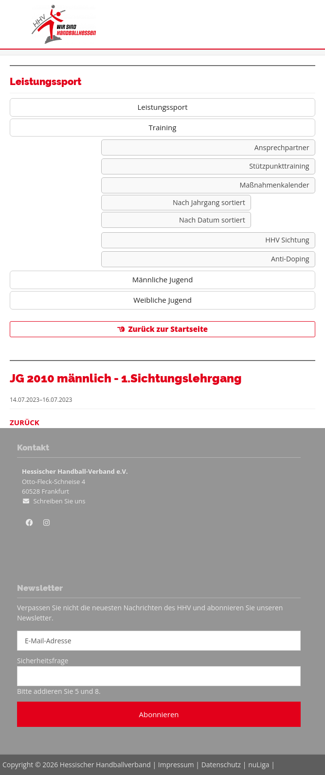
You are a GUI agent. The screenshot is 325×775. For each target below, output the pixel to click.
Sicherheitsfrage (42, 660)
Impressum (176, 764)
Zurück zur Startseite (168, 329)
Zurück (24, 422)
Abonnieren (159, 714)
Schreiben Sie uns (59, 501)
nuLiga (258, 764)
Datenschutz (221, 764)
